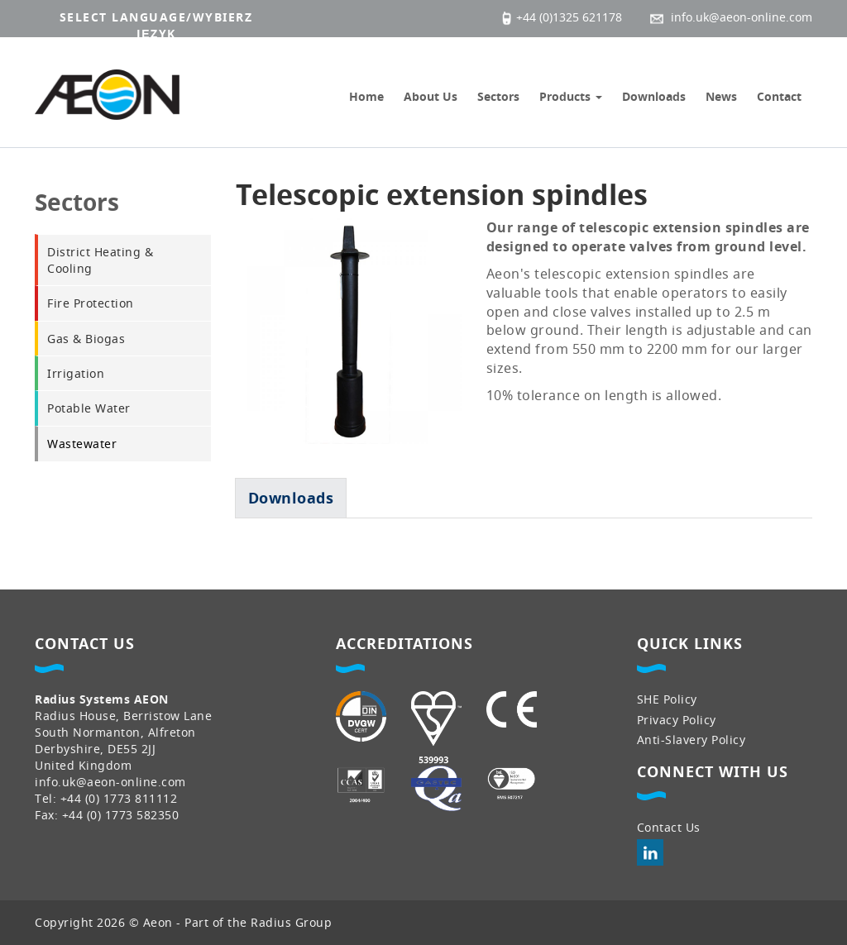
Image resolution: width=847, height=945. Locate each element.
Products (570, 96)
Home (366, 96)
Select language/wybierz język (156, 25)
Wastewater (82, 443)
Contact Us (669, 827)
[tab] (291, 498)
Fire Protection (90, 303)
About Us (430, 96)
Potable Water (89, 408)
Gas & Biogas (86, 338)
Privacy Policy (676, 720)
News (721, 96)
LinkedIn (650, 852)
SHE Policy (667, 699)
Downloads (654, 96)
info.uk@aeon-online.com (110, 782)
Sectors (498, 96)
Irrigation (75, 373)
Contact (779, 96)
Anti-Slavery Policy (691, 739)
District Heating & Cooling (100, 260)
